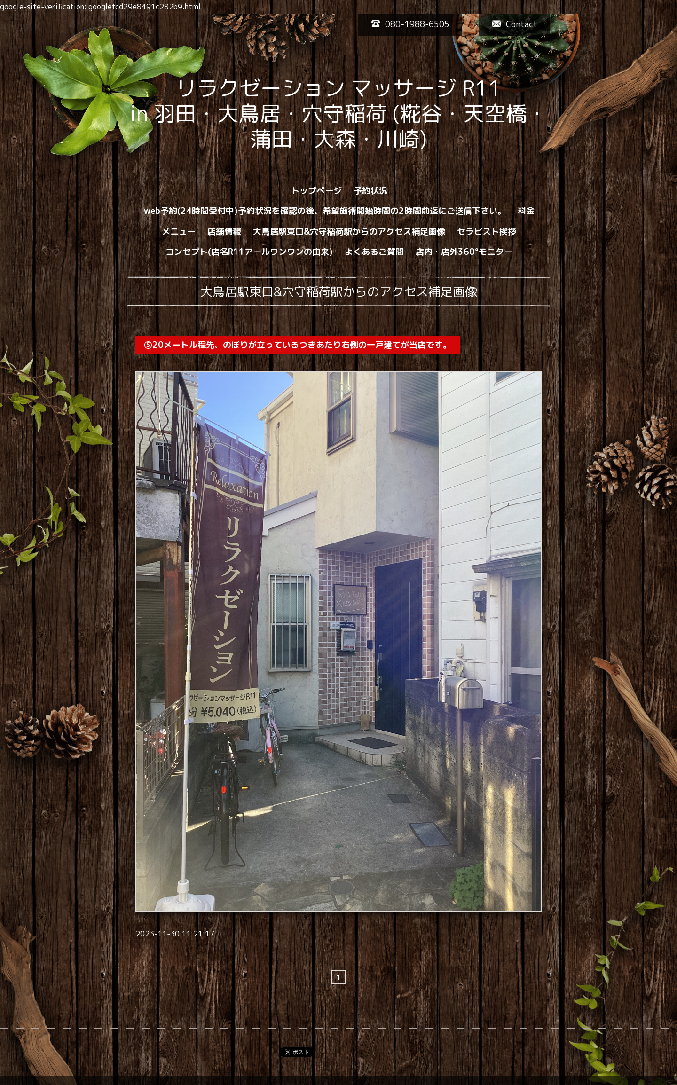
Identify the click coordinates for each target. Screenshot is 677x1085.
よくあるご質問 (374, 252)
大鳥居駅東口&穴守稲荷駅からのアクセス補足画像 (349, 231)
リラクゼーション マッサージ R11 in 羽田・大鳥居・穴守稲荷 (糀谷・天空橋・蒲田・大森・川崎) (379, 113)
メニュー (179, 231)
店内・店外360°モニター (464, 252)
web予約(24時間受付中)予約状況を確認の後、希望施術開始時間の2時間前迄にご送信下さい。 (325, 211)
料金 (526, 211)
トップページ (316, 191)
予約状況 (370, 191)
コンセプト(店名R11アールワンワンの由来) (249, 252)
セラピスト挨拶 (486, 231)
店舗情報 (224, 231)
